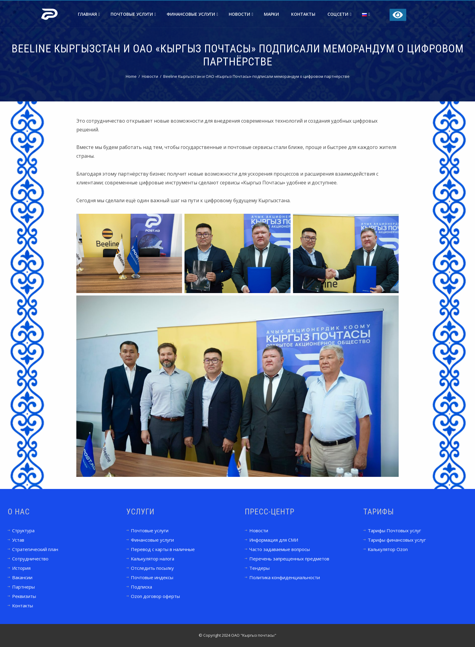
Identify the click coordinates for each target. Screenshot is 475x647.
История (21, 568)
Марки (271, 14)
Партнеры (23, 587)
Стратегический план (35, 549)
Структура (23, 530)
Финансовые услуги (192, 14)
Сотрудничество (30, 559)
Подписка (141, 587)
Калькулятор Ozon (388, 549)
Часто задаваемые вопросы (279, 549)
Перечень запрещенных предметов (289, 559)
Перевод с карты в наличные (163, 549)
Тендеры (259, 568)
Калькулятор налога (152, 559)
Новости (241, 14)
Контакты (303, 14)
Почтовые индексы (152, 577)
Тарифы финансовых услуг (397, 540)
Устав (18, 540)
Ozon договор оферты (155, 596)
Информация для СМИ (273, 540)
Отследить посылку (152, 568)
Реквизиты (24, 596)
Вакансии (22, 577)
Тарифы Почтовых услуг (394, 530)
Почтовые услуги (133, 14)
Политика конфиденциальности (284, 577)
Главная (89, 14)
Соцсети (339, 14)
